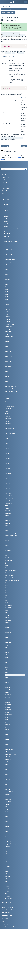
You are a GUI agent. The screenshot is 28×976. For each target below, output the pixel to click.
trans (6, 856)
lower (6, 625)
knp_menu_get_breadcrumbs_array (14, 577)
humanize (7, 523)
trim (6, 861)
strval (6, 831)
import (7, 538)
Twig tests (6, 226)
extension (7, 403)
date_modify (8, 351)
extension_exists (9, 406)
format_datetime (9, 490)
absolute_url (8, 257)
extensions (8, 408)
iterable (7, 553)
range (6, 734)
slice (6, 809)
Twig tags (6, 216)
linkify (6, 602)
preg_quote (8, 712)
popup (7, 692)
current (7, 341)
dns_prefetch (8, 366)
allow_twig (8, 262)
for (6, 446)
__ (5, 244)
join (6, 555)
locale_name (8, 615)
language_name (9, 587)
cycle (6, 344)
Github (2, 159)
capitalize (7, 309)
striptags (7, 826)
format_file (8, 493)
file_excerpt (8, 418)
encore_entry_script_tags (11, 391)
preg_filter (7, 699)
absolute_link (8, 254)
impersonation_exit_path (11, 533)
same (6, 776)
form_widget (8, 473)
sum (6, 834)
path (6, 684)
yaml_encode (8, 898)
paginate (7, 677)
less (6, 595)
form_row (7, 468)
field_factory (8, 416)
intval (6, 548)
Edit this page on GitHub (8, 151)
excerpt (7, 398)
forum (14, 157)
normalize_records (10, 660)
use (6, 881)
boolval (7, 296)
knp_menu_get (9, 575)
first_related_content (10, 433)
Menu (5, 231)
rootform (7, 769)
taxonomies (8, 841)
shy (6, 806)
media (7, 637)
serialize (7, 794)
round (6, 771)
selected (7, 789)
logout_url (7, 622)
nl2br (6, 655)
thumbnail (7, 846)
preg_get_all (8, 704)
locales (7, 617)
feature (7, 413)
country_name (8, 326)
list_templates (8, 605)
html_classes (8, 518)
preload (7, 719)
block (6, 289)
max (6, 635)
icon (6, 525)
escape (7, 393)
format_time (8, 500)
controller (7, 321)
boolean (7, 294)
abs (6, 252)
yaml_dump (8, 896)
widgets (7, 891)
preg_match (8, 709)
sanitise (7, 781)
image (6, 530)
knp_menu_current (10, 572)
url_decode (8, 876)
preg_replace (8, 714)
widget (7, 888)
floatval (7, 441)
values (7, 883)
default (7, 354)
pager (6, 674)
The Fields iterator (8, 233)
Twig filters (6, 221)
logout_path (8, 620)
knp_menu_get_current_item (12, 580)
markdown (8, 632)
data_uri (7, 346)
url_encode (8, 878)
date (6, 349)
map (6, 630)
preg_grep (7, 707)
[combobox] (14, 169)
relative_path (8, 759)
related (7, 747)
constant (7, 316)
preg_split (7, 717)
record (7, 739)
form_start (8, 471)
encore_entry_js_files (10, 386)
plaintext (7, 689)
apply (6, 267)
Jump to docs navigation (8, 12)
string (6, 824)
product (7, 729)
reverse (7, 767)
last (6, 590)
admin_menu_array (10, 259)
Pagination (6, 236)
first (6, 431)
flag (6, 436)
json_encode (8, 560)
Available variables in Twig (10, 223)
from (6, 505)
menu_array (8, 642)
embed (7, 378)
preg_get (7, 702)
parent (7, 682)
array (6, 269)
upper (6, 871)
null (6, 662)
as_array (7, 272)
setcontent (8, 799)
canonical (7, 306)
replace (7, 764)
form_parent (8, 463)
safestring (7, 774)
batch (6, 286)
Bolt (14, 2)
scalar (6, 784)
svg (6, 836)
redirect (7, 742)
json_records (8, 563)
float (6, 438)
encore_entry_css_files (11, 383)
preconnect (8, 694)
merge (7, 645)
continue (7, 319)
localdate (7, 610)
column (7, 311)
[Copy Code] (25, 45)
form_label (8, 461)
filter (6, 426)
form (6, 451)
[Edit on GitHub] (14, 9)
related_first (8, 757)
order (6, 672)
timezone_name (9, 849)
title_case (7, 854)
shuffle (7, 804)
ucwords (7, 868)
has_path (7, 510)
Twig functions (7, 218)
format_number (9, 498)
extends (7, 401)
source (7, 816)
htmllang (7, 520)
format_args (8, 478)
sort (6, 814)
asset (6, 274)
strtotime (7, 829)
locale (6, 612)
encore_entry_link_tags (11, 388)
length (7, 592)
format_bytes (8, 483)
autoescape (8, 282)
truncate (7, 866)
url (6, 873)
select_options (9, 786)
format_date (8, 488)
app (6, 264)
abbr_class (8, 247)
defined (7, 359)
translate (7, 859)
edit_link (7, 376)
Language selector (8, 238)
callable (7, 304)
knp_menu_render (9, 582)
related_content (9, 752)
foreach (7, 448)
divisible (7, 364)
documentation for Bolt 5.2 (11, 28)
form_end (7, 453)
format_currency (9, 485)
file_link (7, 421)
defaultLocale (8, 356)
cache (6, 301)
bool (6, 291)
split (6, 821)
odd (6, 669)
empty (7, 381)
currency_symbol (9, 339)
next (6, 650)
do (6, 369)
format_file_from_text (10, 495)
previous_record (9, 727)
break (6, 299)
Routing (4, 193)
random (7, 732)
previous (7, 724)
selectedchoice (9, 791)
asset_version (8, 276)
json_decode (8, 558)
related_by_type (9, 749)
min (6, 647)
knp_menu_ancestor (10, 568)
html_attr (7, 515)
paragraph (7, 679)
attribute (7, 279)
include (7, 540)
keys (6, 565)
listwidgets (8, 607)
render (7, 762)
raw (6, 737)
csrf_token (8, 334)
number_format (9, 665)
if (5, 528)
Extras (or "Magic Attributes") (11, 228)
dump (6, 371)
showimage (8, 801)
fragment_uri (8, 503)
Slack (19, 157)
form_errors (8, 456)
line (6, 597)
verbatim (7, 886)
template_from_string (10, 844)
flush (6, 443)
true (6, 864)
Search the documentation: (7, 167)
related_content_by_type (11, 754)
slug (6, 811)
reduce (7, 744)
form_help (7, 458)
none (6, 657)
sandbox (7, 779)
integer (7, 545)
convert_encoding (9, 324)
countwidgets (8, 331)
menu (6, 640)
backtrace (7, 284)
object (6, 667)
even (6, 396)
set (6, 796)
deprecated (8, 361)
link (6, 600)
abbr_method (8, 249)
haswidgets (8, 513)
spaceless (7, 819)
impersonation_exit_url (11, 535)
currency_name (9, 336)
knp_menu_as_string (10, 570)
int (6, 543)
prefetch (7, 697)
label (6, 585)
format (7, 475)
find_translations (9, 428)
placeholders (8, 687)
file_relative (8, 423)
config (7, 314)
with (6, 893)
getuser (7, 508)
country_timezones (10, 329)
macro (7, 627)
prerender (7, 722)
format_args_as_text (10, 481)
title (6, 851)
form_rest (7, 466)
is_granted (8, 550)
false (6, 411)
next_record (8, 652)
